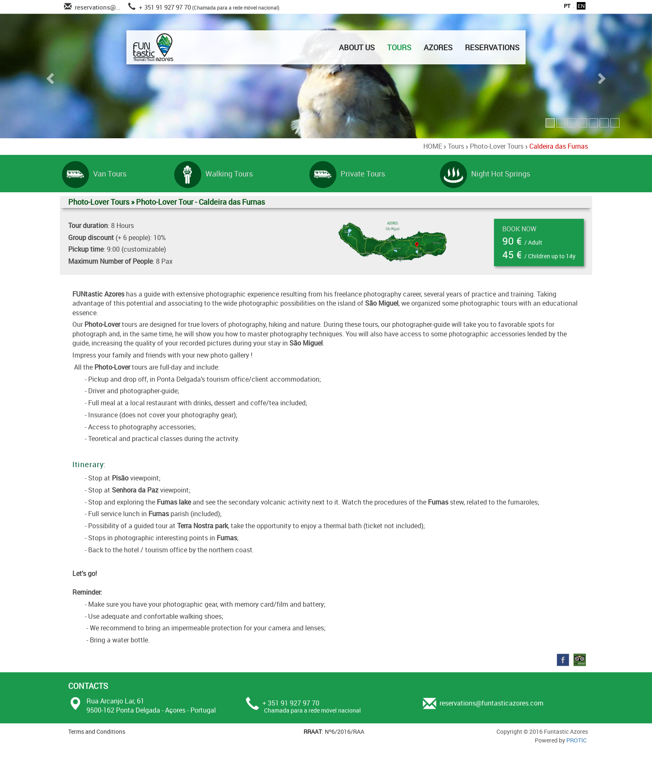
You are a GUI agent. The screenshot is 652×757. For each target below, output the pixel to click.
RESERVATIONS (492, 47)
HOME (432, 146)
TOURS (399, 47)
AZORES (438, 47)
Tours (456, 146)
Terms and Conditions (96, 731)
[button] (49, 76)
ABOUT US (357, 47)
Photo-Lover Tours (497, 146)
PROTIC (576, 740)
